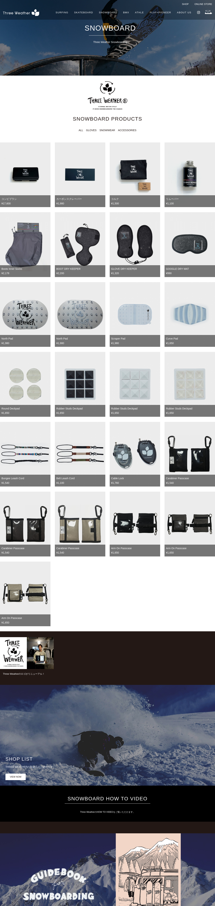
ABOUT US (184, 12)
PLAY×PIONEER (160, 12)
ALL (81, 130)
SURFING (62, 12)
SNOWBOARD (108, 12)
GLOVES (91, 130)
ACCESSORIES (127, 130)
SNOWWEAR (107, 130)
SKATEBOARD (83, 12)
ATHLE (139, 12)
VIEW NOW (15, 777)
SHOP (185, 4)
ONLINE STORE (203, 4)
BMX (126, 12)
